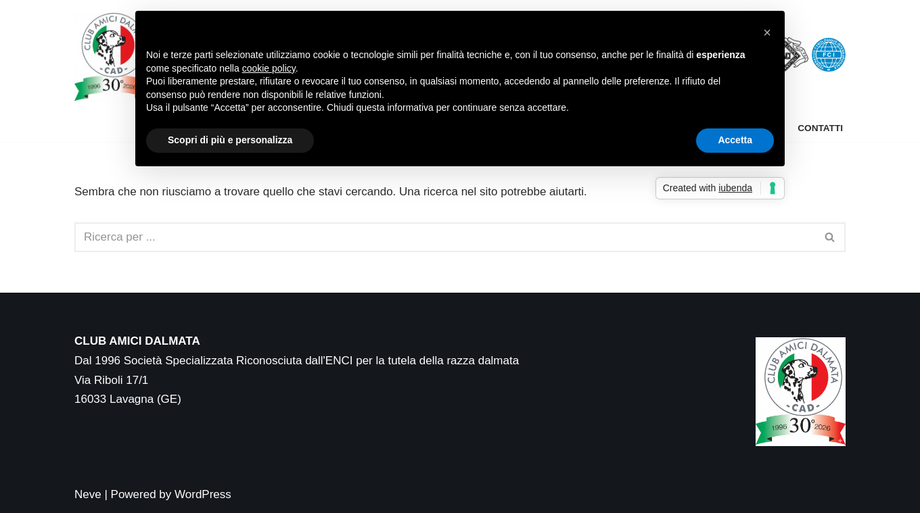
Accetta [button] (735, 140)
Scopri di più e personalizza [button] (230, 140)
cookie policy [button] (269, 68)
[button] (767, 32)
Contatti (820, 128)
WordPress (203, 494)
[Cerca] (444, 237)
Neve (87, 494)
